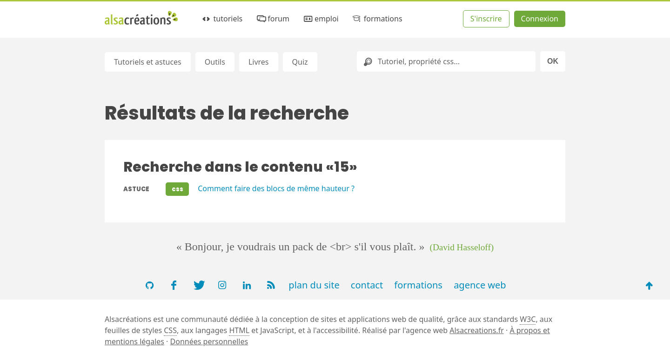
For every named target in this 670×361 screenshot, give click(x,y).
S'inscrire (486, 18)
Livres (258, 62)
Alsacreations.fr (476, 330)
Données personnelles (209, 341)
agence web (480, 285)
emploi (320, 19)
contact (367, 285)
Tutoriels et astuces (147, 62)
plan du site (313, 285)
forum (272, 19)
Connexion (539, 18)
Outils (215, 62)
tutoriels (221, 19)
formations (376, 19)
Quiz (300, 62)
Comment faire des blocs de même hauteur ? (276, 188)
